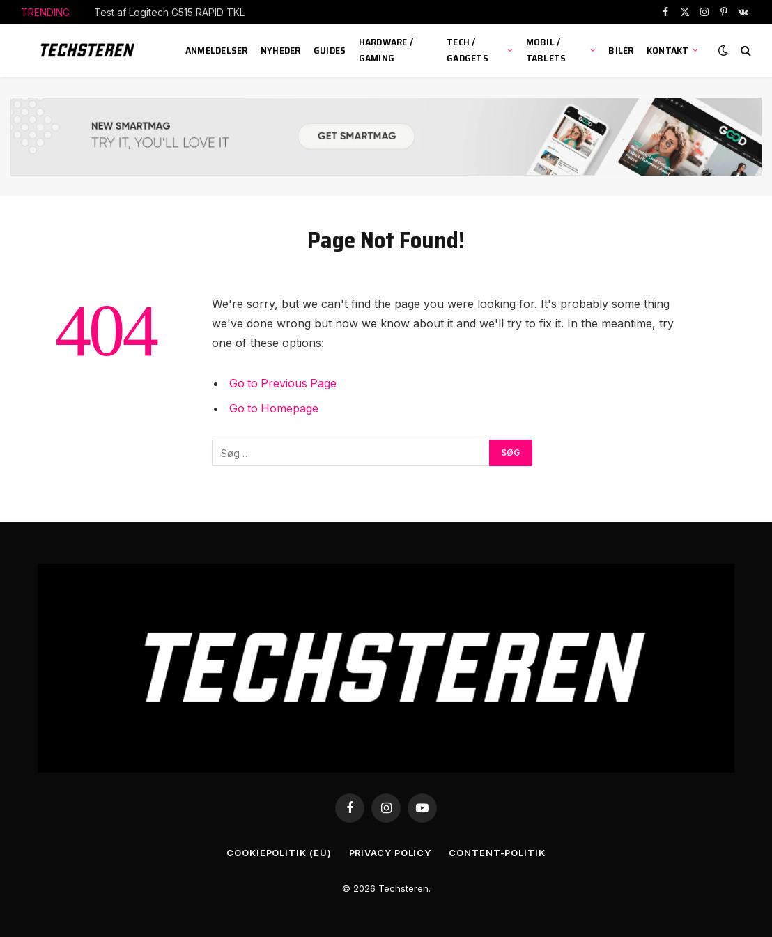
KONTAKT (668, 50)
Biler (620, 50)
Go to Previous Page (284, 383)
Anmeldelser (216, 50)
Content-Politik (499, 852)
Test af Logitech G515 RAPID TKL (169, 12)
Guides (330, 50)
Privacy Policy (390, 852)
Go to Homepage (274, 408)
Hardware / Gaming (386, 49)
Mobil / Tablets (546, 49)
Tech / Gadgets (467, 49)
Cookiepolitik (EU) (277, 852)
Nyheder (281, 50)
